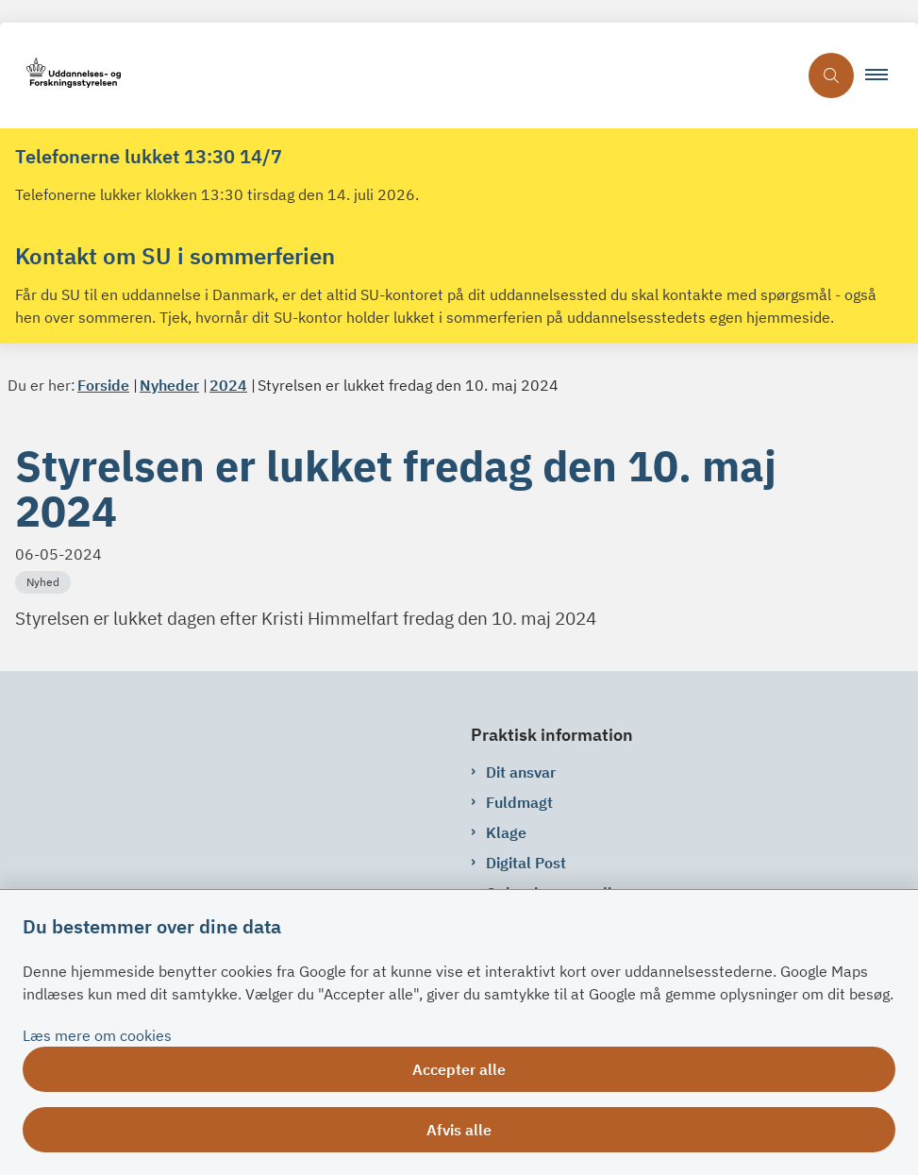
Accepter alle (459, 1069)
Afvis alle (459, 1129)
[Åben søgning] (831, 75)
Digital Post (526, 862)
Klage (506, 832)
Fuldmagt (519, 802)
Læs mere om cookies (97, 1035)
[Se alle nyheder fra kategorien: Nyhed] (45, 580)
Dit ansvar (521, 772)
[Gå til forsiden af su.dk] (398, 76)
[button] (884, 75)
